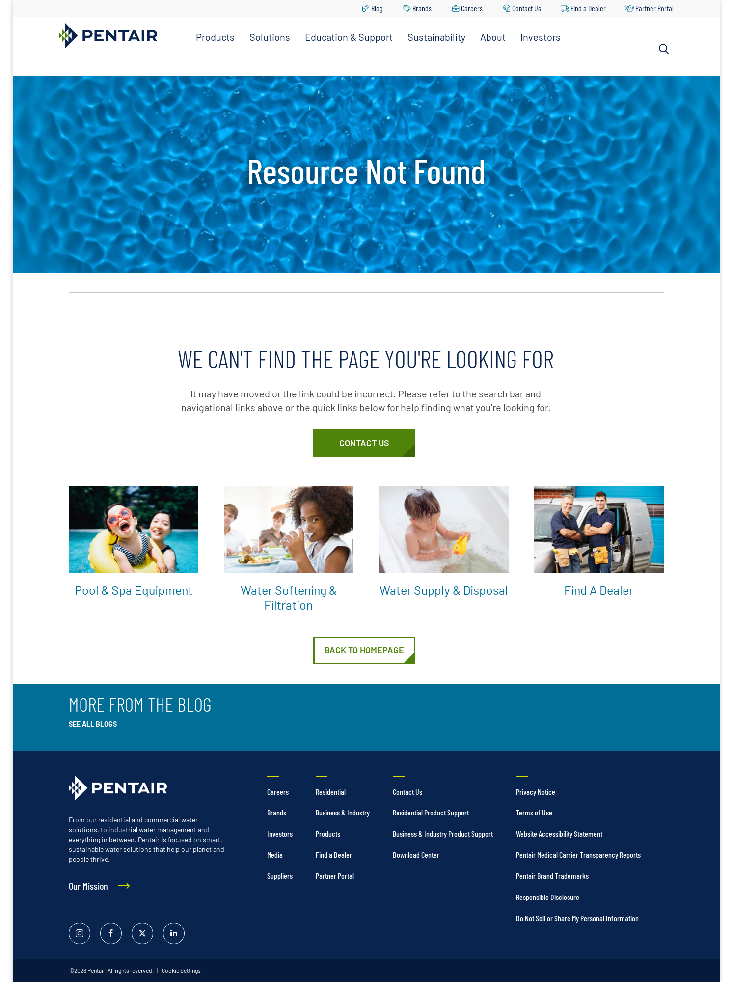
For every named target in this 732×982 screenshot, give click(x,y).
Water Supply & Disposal (444, 590)
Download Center (416, 854)
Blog (377, 8)
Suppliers (280, 875)
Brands (422, 8)
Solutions (269, 37)
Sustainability (436, 37)
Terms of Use (534, 812)
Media (275, 854)
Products (215, 37)
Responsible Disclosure (547, 896)
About (493, 37)
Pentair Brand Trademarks (552, 875)
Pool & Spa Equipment (133, 590)
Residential (331, 791)
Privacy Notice (535, 791)
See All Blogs (93, 724)
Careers (472, 8)
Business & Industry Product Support (443, 833)
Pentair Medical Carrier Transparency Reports (578, 854)
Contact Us (526, 8)
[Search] (664, 49)
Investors (540, 37)
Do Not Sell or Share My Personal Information (577, 918)
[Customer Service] (364, 443)
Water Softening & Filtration (289, 597)
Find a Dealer (588, 8)
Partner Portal (654, 8)
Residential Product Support (431, 812)
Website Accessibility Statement (559, 833)
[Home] (364, 650)
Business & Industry (343, 812)
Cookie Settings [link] (181, 970)
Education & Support (349, 37)
